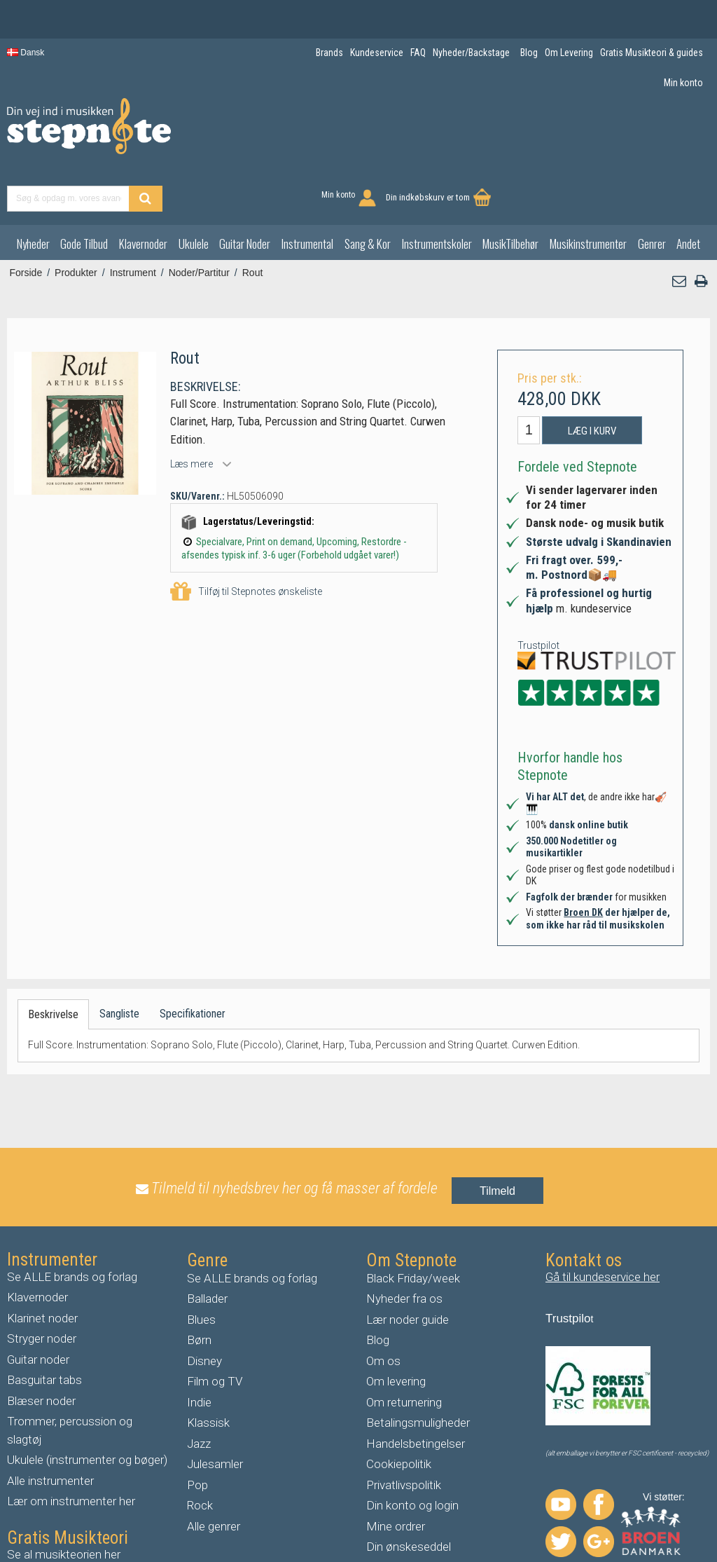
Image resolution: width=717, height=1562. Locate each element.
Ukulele (194, 190)
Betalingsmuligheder (418, 1369)
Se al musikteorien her (63, 1500)
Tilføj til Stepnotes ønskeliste (246, 538)
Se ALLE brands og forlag (72, 1223)
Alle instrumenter (50, 1427)
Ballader (207, 1245)
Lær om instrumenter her (71, 1448)
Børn (199, 1287)
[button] (680, 228)
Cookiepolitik (398, 1411)
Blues (201, 1266)
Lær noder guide (407, 1266)
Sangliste (119, 960)
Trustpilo (568, 1264)
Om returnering (404, 1348)
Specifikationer (192, 960)
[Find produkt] (384, 135)
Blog (377, 1287)
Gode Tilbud (84, 190)
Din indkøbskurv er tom (647, 133)
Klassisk (208, 1369)
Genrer (652, 190)
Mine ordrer (395, 1472)
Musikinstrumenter (588, 190)
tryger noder (45, 1285)
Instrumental (307, 190)
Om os (383, 1307)
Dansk (25, 52)
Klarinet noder (42, 1264)
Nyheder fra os (404, 1245)
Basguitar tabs (44, 1327)
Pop (197, 1431)
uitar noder (42, 1306)
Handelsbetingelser (415, 1390)
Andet (688, 190)
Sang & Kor (367, 190)
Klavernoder (143, 190)
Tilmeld (497, 1137)
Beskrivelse (53, 961)
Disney (204, 1307)
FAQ (377, 1514)
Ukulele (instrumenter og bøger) (87, 1406)
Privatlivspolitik (403, 1431)
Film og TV (214, 1328)
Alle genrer (213, 1472)
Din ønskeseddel (408, 1493)
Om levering (396, 1328)
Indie (199, 1348)
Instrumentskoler (437, 190)
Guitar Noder (244, 190)
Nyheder (33, 190)
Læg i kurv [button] (592, 377)
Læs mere (191, 410)
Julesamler (215, 1411)
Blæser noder (41, 1347)
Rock (200, 1452)
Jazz (199, 1390)
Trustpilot (538, 591)
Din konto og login (412, 1452)
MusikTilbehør (510, 190)
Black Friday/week (413, 1224)
